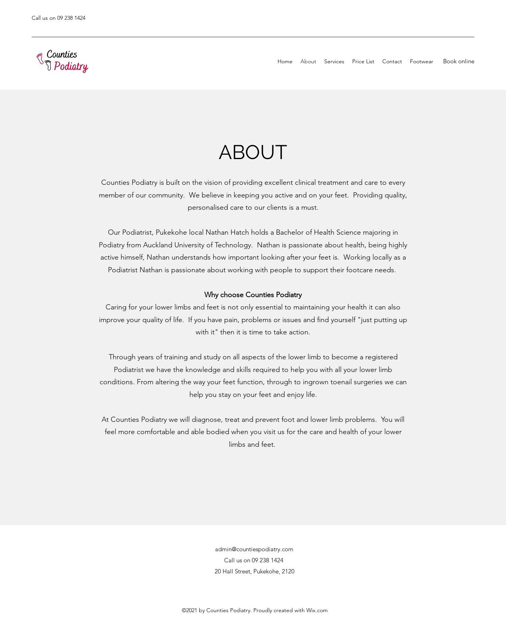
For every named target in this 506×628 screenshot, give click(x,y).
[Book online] (458, 61)
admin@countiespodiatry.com (254, 549)
